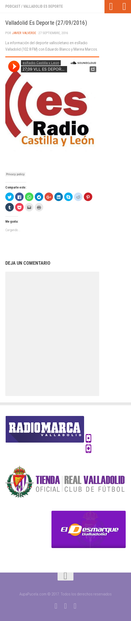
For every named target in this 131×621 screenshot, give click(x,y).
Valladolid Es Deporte (43, 6)
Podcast (12, 6)
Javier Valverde (24, 33)
